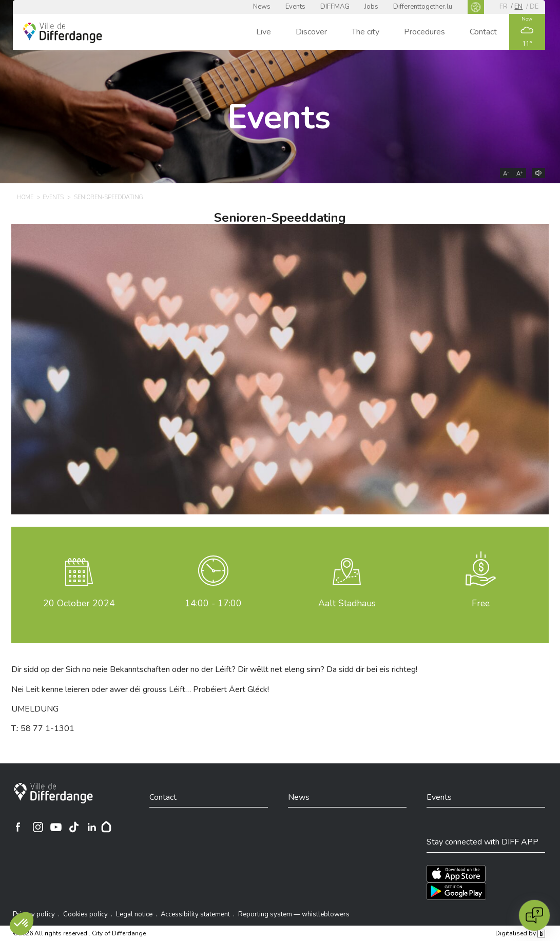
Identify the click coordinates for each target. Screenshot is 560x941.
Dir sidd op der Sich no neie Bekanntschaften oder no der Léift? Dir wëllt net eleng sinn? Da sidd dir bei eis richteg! (214, 669)
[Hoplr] (106, 827)
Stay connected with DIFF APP (482, 842)
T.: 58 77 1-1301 (42, 728)
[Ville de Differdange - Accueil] (62, 33)
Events (295, 6)
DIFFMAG (335, 6)
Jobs (371, 6)
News (262, 6)
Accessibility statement (195, 914)
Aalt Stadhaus (347, 603)
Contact (483, 31)
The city (365, 31)
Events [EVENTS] (53, 197)
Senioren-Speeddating (280, 218)
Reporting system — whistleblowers (294, 914)
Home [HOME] (25, 197)
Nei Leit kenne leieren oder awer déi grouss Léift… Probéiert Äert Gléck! (140, 689)
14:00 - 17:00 (213, 603)
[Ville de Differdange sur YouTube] (56, 827)
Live (263, 31)
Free (481, 603)
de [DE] (534, 6)
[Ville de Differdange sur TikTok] (74, 827)
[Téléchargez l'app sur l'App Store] (456, 873)
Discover (311, 31)
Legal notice (134, 914)
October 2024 (79, 603)
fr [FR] (503, 6)
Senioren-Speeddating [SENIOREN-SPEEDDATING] (108, 197)
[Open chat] (534, 915)
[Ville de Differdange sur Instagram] (38, 827)
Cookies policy (85, 914)
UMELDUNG (35, 709)
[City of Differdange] (53, 793)
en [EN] (518, 6)
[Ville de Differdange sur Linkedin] (92, 827)
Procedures (424, 31)
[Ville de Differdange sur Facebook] (18, 827)
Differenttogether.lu (422, 6)
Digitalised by (520, 933)
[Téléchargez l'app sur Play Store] (456, 891)
